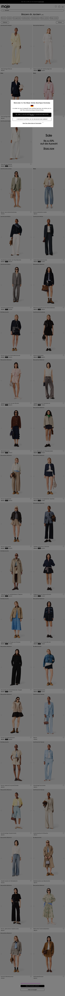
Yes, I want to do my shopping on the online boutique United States (32, 115)
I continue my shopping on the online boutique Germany (32, 119)
